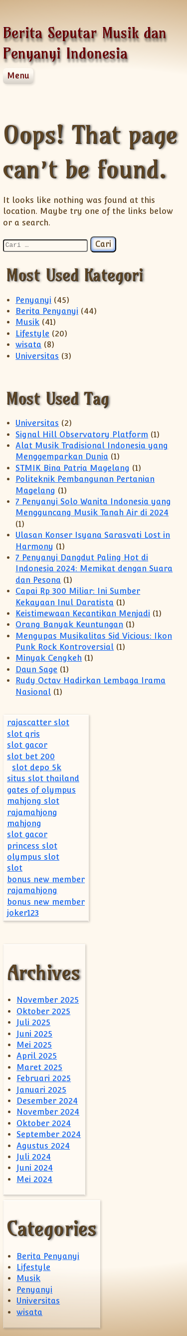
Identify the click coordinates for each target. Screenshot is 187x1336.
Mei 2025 (34, 1045)
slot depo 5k (36, 767)
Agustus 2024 (43, 1146)
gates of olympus (41, 790)
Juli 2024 (33, 1157)
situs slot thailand (43, 778)
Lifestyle (32, 333)
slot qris (23, 734)
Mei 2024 (34, 1179)
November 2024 (47, 1112)
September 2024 (48, 1134)
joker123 (23, 913)
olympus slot (33, 857)
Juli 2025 (33, 1022)
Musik (27, 322)
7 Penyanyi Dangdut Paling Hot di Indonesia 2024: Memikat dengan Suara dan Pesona (94, 569)
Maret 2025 (39, 1067)
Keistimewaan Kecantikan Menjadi (82, 613)
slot (14, 868)
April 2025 (36, 1056)
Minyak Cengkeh (48, 658)
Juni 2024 (34, 1168)
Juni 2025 (34, 1034)
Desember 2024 (47, 1101)
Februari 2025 (43, 1078)
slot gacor (27, 745)
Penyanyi (33, 300)
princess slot (32, 846)
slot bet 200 (31, 756)
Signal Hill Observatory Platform (81, 434)
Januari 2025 (41, 1090)
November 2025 (47, 1000)
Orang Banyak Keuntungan (69, 624)
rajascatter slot (38, 722)
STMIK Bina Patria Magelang (72, 468)
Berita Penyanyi (46, 311)
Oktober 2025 (43, 1011)
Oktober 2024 (43, 1123)
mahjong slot (33, 801)
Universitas (37, 356)
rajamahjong (32, 812)
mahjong (24, 823)
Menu (18, 75)
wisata (28, 344)
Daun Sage (36, 669)
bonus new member (46, 879)
